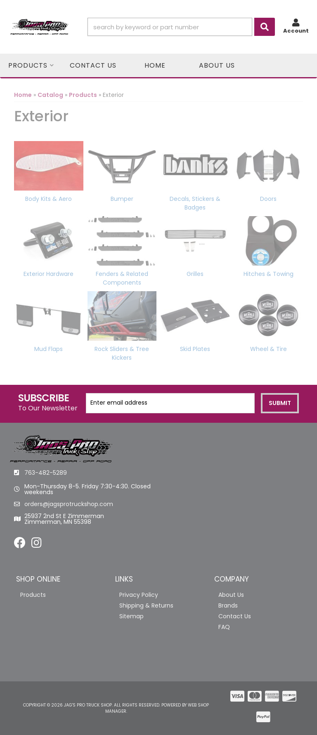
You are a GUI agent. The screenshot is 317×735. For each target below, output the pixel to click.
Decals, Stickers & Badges (195, 203)
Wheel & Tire (268, 349)
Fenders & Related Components (122, 278)
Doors (268, 199)
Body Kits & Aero (48, 199)
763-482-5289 (45, 473)
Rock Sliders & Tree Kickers (122, 353)
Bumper (122, 199)
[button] (181, 27)
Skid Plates (195, 349)
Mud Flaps (48, 349)
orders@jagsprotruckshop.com (68, 504)
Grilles (195, 274)
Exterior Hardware (48, 274)
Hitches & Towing (268, 274)
